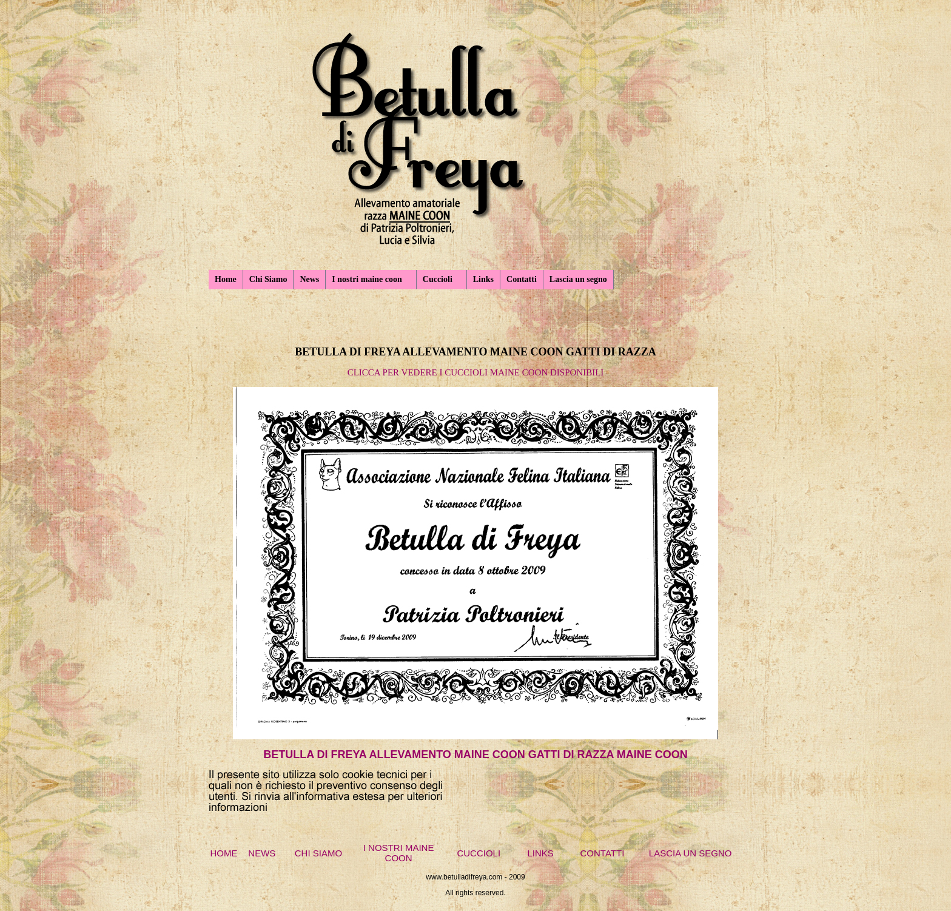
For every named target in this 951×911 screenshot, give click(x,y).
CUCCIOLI (478, 853)
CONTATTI (602, 853)
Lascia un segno (578, 279)
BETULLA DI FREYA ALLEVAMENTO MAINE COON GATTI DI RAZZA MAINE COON (475, 754)
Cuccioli (437, 279)
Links (483, 279)
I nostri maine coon (367, 279)
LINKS (540, 853)
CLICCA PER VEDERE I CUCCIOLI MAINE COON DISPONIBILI (476, 372)
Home (226, 279)
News (309, 279)
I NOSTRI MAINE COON (398, 852)
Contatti (521, 279)
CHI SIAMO (318, 853)
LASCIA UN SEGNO (690, 853)
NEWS (261, 853)
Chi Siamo (268, 279)
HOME (224, 853)
